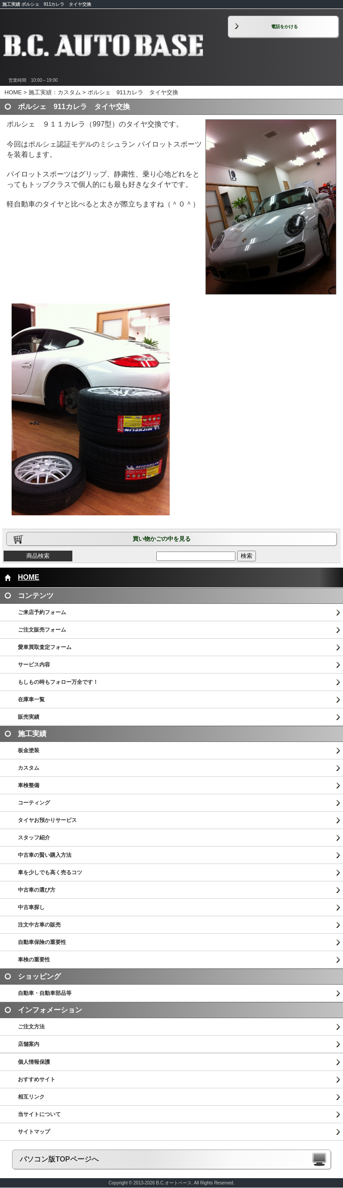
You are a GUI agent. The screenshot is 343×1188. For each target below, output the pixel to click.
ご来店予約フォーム (42, 612)
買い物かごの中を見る (162, 538)
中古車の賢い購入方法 (44, 855)
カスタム (28, 768)
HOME (13, 92)
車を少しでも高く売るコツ (50, 872)
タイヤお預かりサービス (47, 820)
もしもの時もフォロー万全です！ (58, 682)
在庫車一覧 (31, 699)
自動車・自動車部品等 (44, 993)
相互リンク (31, 1097)
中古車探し (31, 907)
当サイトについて (39, 1114)
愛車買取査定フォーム (44, 647)
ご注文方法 (31, 1027)
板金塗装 (28, 750)
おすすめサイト (36, 1079)
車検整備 (28, 785)
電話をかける (284, 26)
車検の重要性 (34, 959)
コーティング (34, 803)
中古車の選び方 (36, 890)
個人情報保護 (34, 1062)
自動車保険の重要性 (42, 942)
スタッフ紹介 (34, 837)
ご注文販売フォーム (42, 630)
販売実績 (28, 717)
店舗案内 (28, 1044)
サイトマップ (34, 1132)
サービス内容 (34, 664)
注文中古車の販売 (39, 925)
